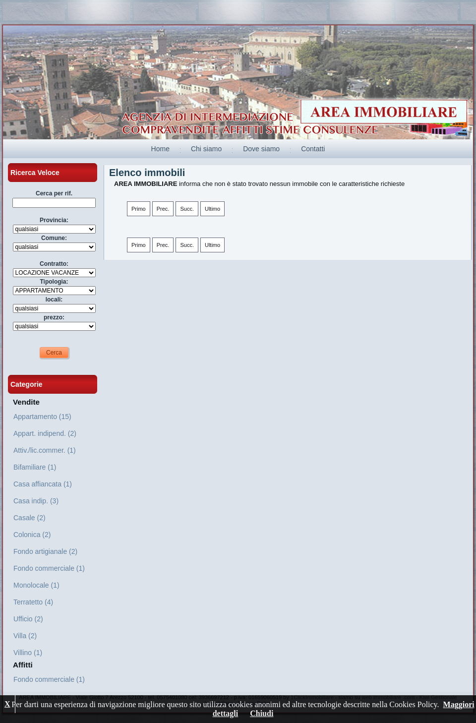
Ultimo (212, 209)
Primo (138, 209)
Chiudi (261, 713)
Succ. (187, 209)
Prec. (163, 209)
